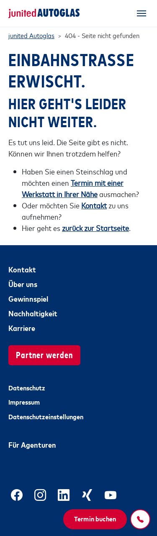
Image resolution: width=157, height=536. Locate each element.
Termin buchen (95, 518)
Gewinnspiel (28, 298)
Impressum (24, 401)
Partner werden (44, 354)
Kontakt (22, 269)
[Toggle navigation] (141, 13)
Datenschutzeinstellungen (45, 416)
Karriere (21, 328)
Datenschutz (26, 387)
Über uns (22, 284)
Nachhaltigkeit (32, 313)
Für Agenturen (32, 444)
